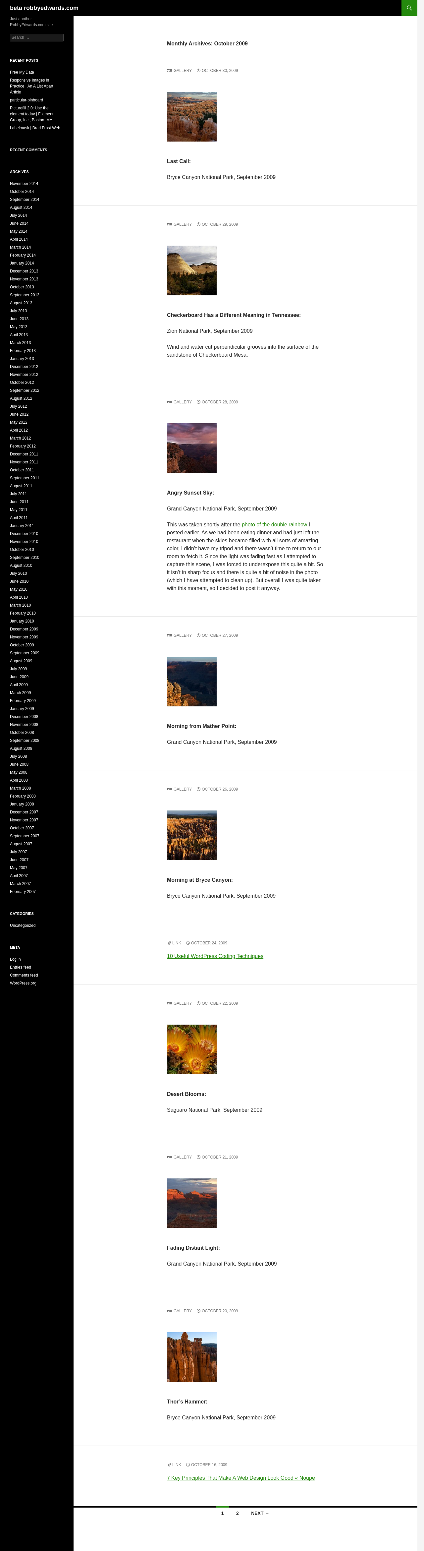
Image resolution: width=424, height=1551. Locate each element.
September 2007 (24, 836)
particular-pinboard (26, 100)
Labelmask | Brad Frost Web (35, 128)
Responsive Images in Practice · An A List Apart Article (31, 86)
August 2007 (21, 844)
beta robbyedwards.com (44, 8)
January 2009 (22, 708)
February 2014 (23, 255)
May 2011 (18, 509)
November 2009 (24, 637)
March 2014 (20, 247)
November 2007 (24, 820)
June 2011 (19, 502)
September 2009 (24, 653)
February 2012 (23, 446)
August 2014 (21, 207)
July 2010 (18, 573)
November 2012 (24, 374)
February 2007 (23, 891)
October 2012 (22, 382)
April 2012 (19, 430)
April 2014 (19, 239)
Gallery (183, 70)
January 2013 (22, 358)
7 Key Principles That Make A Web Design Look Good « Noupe (241, 1478)
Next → (260, 1513)
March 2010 (20, 605)
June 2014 (19, 223)
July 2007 (18, 852)
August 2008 (21, 748)
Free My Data (22, 72)
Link (176, 943)
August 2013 (21, 303)
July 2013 (18, 311)
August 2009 (21, 661)
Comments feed (24, 975)
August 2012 (21, 398)
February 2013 (23, 350)
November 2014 (24, 183)
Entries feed (20, 967)
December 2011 (24, 454)
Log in (15, 959)
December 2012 (24, 366)
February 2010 (23, 613)
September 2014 (24, 199)
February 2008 (23, 796)
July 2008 (18, 756)
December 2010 (24, 533)
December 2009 (24, 629)
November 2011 (24, 462)
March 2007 (20, 883)
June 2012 (19, 414)
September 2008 (24, 740)
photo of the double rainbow (274, 524)
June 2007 (19, 860)
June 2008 (19, 764)
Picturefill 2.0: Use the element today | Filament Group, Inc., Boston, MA (31, 114)
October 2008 (22, 732)
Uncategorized (22, 925)
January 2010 (22, 621)
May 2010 (18, 589)
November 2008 (24, 724)
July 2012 (18, 406)
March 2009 (20, 692)
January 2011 (22, 525)
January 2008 (22, 804)
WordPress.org (23, 983)
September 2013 (24, 295)
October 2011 (22, 470)
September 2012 (24, 390)
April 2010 (19, 597)
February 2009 (23, 700)
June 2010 (19, 581)
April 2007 (19, 875)
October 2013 (22, 287)
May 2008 (18, 772)
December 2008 (24, 716)
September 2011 (24, 478)
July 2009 (18, 669)
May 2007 (18, 867)
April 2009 (19, 685)
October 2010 (22, 549)
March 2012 (20, 438)
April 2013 (19, 334)
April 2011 (19, 517)
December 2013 (24, 271)
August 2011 (21, 486)
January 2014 (22, 263)
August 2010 (21, 565)
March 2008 (20, 788)
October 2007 (22, 828)
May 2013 (18, 327)
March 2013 (20, 342)
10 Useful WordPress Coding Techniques (215, 956)
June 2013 (19, 319)
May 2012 (18, 422)
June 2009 (19, 677)
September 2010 (24, 557)
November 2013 (24, 279)
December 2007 (24, 812)
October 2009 (22, 645)
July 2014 (18, 215)
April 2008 (19, 780)
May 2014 (18, 231)
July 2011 (18, 494)
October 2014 (22, 191)
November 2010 (24, 541)
